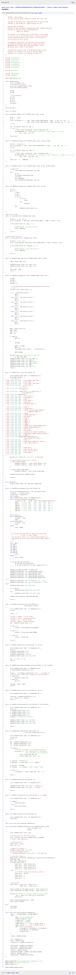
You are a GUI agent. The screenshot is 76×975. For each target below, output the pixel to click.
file (32, 13)
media (55, 7)
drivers (50, 7)
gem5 (3, 7)
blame (40, 13)
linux (11, 7)
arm (7, 7)
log (36, 13)
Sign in (73, 2)
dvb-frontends (63, 7)
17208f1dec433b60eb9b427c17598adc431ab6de (30, 7)
